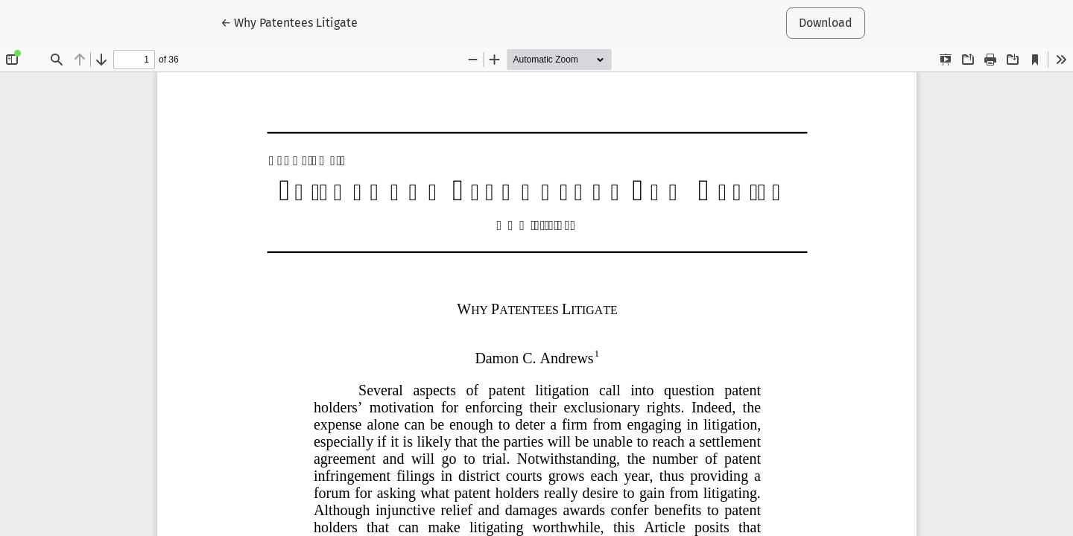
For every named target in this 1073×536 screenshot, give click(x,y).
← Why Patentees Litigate (292, 21)
